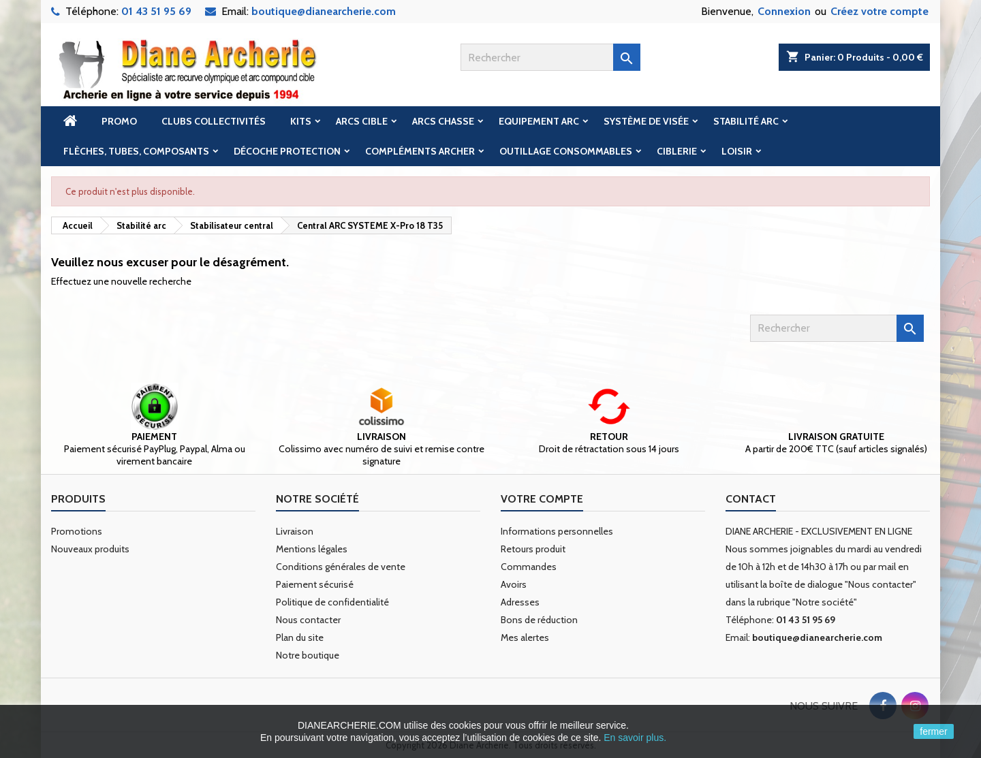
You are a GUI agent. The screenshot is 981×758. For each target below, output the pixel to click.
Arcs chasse (443, 121)
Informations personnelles (557, 531)
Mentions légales (311, 549)
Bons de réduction (539, 620)
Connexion (784, 11)
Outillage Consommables (565, 151)
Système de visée (646, 121)
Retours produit (533, 549)
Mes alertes (525, 637)
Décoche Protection (287, 151)
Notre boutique (307, 655)
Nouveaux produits (90, 549)
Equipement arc (539, 121)
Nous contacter (308, 620)
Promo (119, 121)
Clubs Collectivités (213, 121)
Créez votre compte (879, 11)
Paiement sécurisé (315, 584)
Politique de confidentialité (332, 602)
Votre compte (542, 498)
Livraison (294, 531)
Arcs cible (362, 121)
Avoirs (514, 584)
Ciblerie (677, 151)
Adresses (520, 602)
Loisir (736, 151)
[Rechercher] (550, 57)
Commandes (529, 566)
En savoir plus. (635, 737)
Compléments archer (420, 151)
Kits (300, 121)
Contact (751, 498)
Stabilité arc (746, 121)
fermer (933, 731)
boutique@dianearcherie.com (323, 11)
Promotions (76, 531)
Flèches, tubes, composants (136, 151)
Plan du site (300, 637)
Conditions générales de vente (340, 566)
